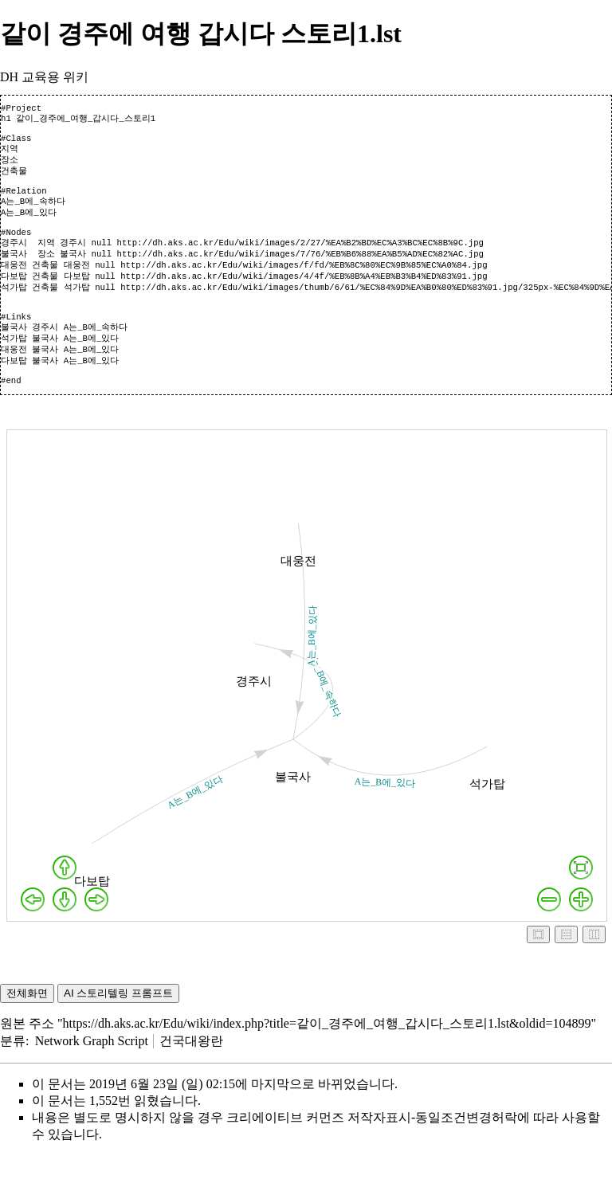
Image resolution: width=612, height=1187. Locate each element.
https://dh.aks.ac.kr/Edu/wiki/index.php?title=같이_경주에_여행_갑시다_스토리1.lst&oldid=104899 (327, 1054)
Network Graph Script (91, 1072)
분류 (13, 1072)
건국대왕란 (191, 1072)
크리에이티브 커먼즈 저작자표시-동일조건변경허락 (371, 1148)
